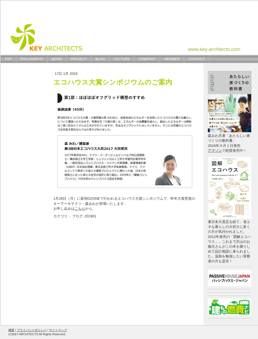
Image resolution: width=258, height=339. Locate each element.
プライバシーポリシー (32, 330)
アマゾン (215, 150)
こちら (80, 208)
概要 (11, 330)
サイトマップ (58, 330)
